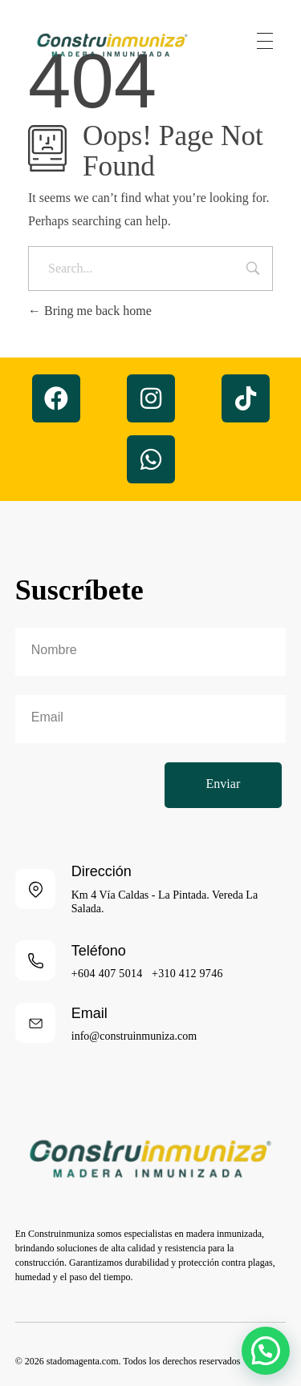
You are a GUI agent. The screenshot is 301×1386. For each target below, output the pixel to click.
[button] (266, 1351)
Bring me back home (90, 310)
